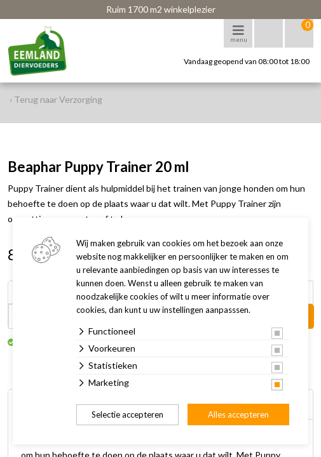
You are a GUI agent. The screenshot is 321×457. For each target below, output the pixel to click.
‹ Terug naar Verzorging (56, 99)
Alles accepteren (238, 414)
